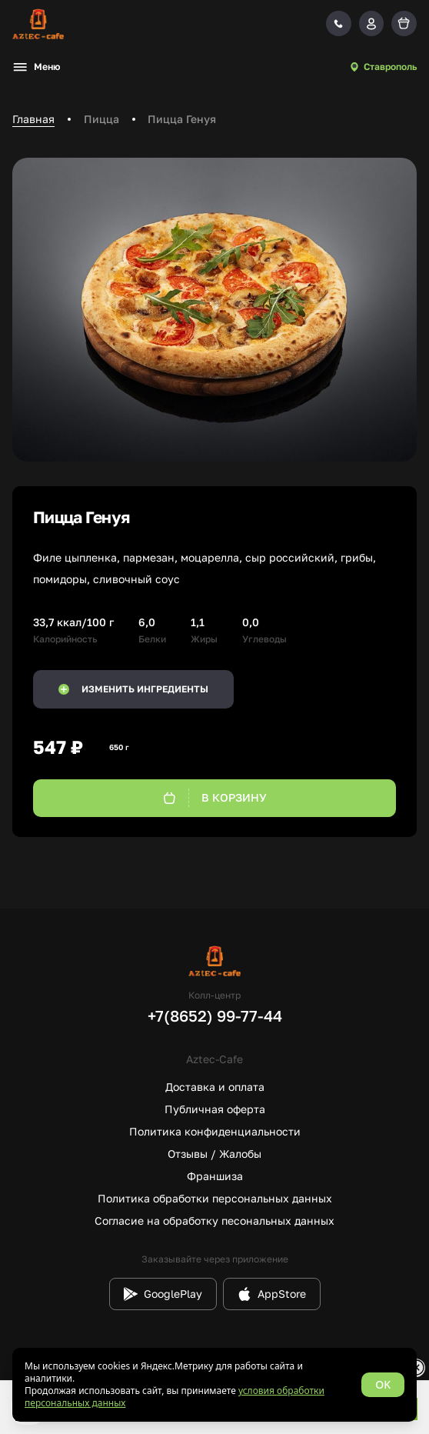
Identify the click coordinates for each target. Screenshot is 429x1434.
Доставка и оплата (214, 1086)
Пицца (101, 118)
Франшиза (215, 1175)
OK (383, 1384)
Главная (33, 118)
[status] (214, 1385)
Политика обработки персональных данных (215, 1198)
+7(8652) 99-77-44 (215, 1015)
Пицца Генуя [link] (182, 118)
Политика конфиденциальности (215, 1131)
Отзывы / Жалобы (214, 1153)
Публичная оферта (215, 1109)
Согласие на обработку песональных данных (214, 1220)
